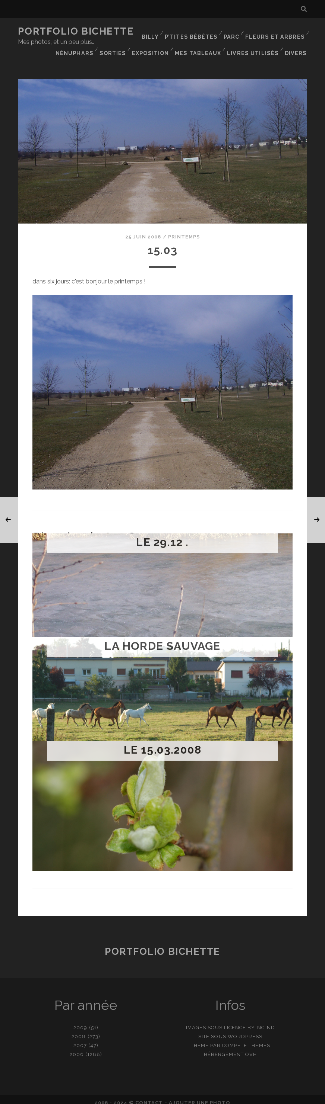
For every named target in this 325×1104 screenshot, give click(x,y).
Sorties (197, 41)
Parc (234, 31)
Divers (297, 50)
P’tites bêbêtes (194, 31)
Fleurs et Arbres (276, 31)
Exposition (235, 41)
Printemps (184, 230)
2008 (79, 1030)
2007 (80, 1039)
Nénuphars (159, 41)
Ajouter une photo (200, 1096)
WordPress (245, 1030)
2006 (77, 1047)
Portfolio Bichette (75, 31)
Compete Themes (246, 1039)
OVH (251, 1047)
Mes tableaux (282, 41)
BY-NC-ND (261, 1021)
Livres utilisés (255, 50)
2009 (80, 1021)
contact (149, 1096)
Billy (153, 31)
